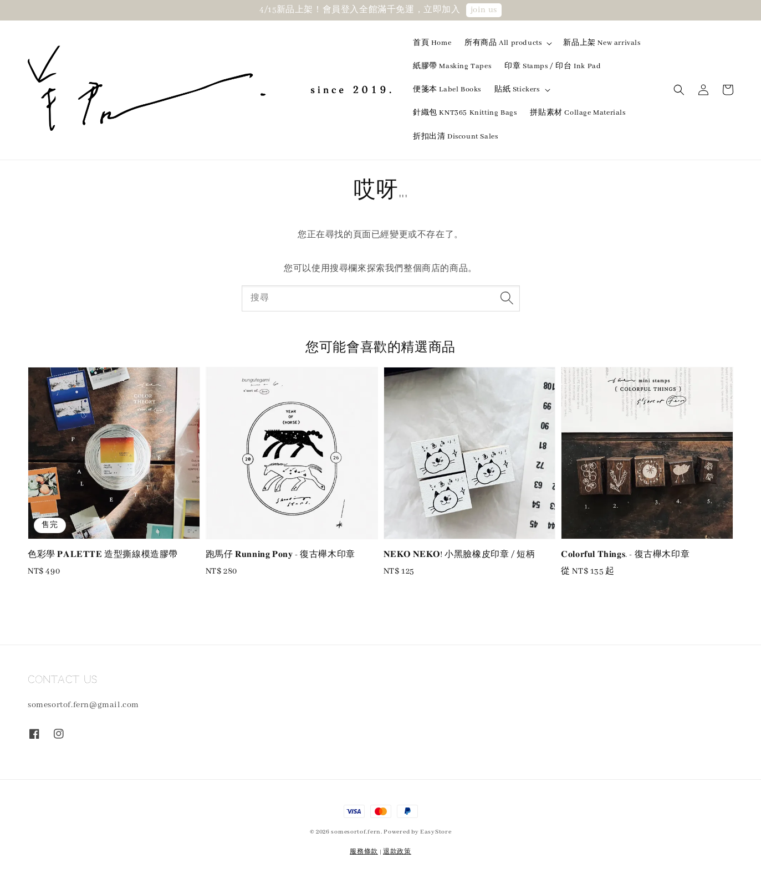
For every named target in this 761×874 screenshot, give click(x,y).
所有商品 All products (503, 43)
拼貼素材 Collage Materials (577, 112)
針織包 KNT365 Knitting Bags (465, 112)
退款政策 (397, 852)
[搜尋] (507, 298)
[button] (679, 90)
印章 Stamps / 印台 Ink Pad (552, 66)
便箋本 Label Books (447, 89)
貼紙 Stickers (517, 89)
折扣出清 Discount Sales (455, 136)
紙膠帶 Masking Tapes (452, 66)
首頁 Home (432, 43)
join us (484, 10)
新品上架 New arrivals (601, 43)
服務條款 (364, 852)
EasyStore (435, 832)
